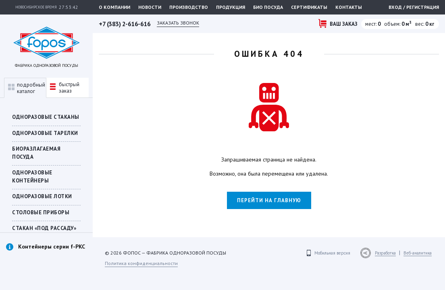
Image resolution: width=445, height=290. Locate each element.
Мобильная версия (332, 253)
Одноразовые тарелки (45, 133)
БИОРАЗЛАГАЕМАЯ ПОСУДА (36, 152)
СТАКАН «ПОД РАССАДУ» (44, 228)
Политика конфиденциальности (141, 263)
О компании (114, 7)
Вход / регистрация (414, 7)
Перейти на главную (269, 200)
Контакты (348, 7)
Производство (188, 7)
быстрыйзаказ (64, 87)
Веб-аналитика (417, 253)
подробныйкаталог (26, 88)
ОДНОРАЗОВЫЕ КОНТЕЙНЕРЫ (32, 176)
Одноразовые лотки (42, 196)
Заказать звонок (178, 23)
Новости (149, 7)
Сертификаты (309, 7)
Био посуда (268, 7)
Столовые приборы (40, 212)
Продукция (230, 7)
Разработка (385, 253)
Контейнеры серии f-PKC (51, 246)
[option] (46, 255)
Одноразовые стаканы (45, 117)
